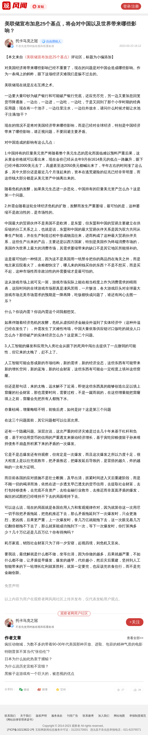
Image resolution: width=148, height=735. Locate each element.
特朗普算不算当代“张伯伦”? (27, 652)
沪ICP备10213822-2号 (20, 729)
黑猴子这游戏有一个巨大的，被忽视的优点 (39, 674)
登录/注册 (131, 6)
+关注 (134, 622)
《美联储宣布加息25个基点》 (47, 57)
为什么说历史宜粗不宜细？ (27, 666)
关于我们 (25, 715)
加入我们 (103, 715)
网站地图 (119, 715)
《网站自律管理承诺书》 (20, 719)
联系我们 (10, 715)
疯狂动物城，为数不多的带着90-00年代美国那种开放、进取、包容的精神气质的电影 (73, 644)
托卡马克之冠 (27, 41)
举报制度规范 (137, 715)
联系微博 (88, 715)
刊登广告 (72, 715)
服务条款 (56, 715)
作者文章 (13, 638)
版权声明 (41, 715)
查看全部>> (135, 638)
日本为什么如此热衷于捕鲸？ (28, 659)
